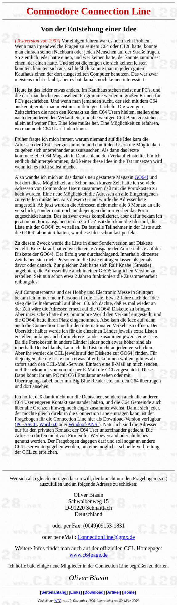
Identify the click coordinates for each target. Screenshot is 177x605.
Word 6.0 (48, 424)
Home (129, 592)
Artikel (113, 592)
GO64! (141, 177)
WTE (57, 601)
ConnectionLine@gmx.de (106, 537)
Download (94, 592)
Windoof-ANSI (84, 424)
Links (75, 592)
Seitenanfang (53, 592)
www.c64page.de (88, 555)
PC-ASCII (26, 424)
